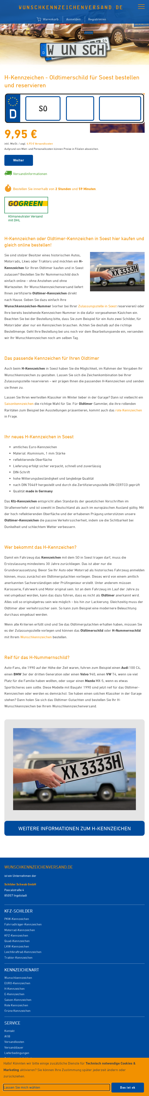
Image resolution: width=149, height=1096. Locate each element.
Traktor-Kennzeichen (18, 957)
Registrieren (97, 19)
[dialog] (74, 1077)
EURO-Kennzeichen (17, 983)
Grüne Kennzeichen (17, 1010)
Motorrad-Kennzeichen (19, 930)
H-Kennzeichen (14, 988)
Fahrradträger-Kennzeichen (23, 924)
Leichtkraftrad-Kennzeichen (23, 952)
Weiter (18, 160)
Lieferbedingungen (16, 1053)
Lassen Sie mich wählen (21, 1087)
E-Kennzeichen (14, 994)
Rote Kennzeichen (16, 1005)
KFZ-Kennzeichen (16, 935)
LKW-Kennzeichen (16, 946)
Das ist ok (127, 1087)
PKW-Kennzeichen (16, 919)
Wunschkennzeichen (36, 637)
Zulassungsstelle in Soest (97, 306)
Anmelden (73, 19)
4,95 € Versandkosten (40, 143)
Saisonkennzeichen (19, 404)
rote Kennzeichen (128, 410)
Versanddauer (13, 1047)
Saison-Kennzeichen (17, 1000)
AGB (7, 1036)
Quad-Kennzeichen (17, 941)
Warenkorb (48, 19)
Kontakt (9, 1031)
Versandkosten (14, 1042)
